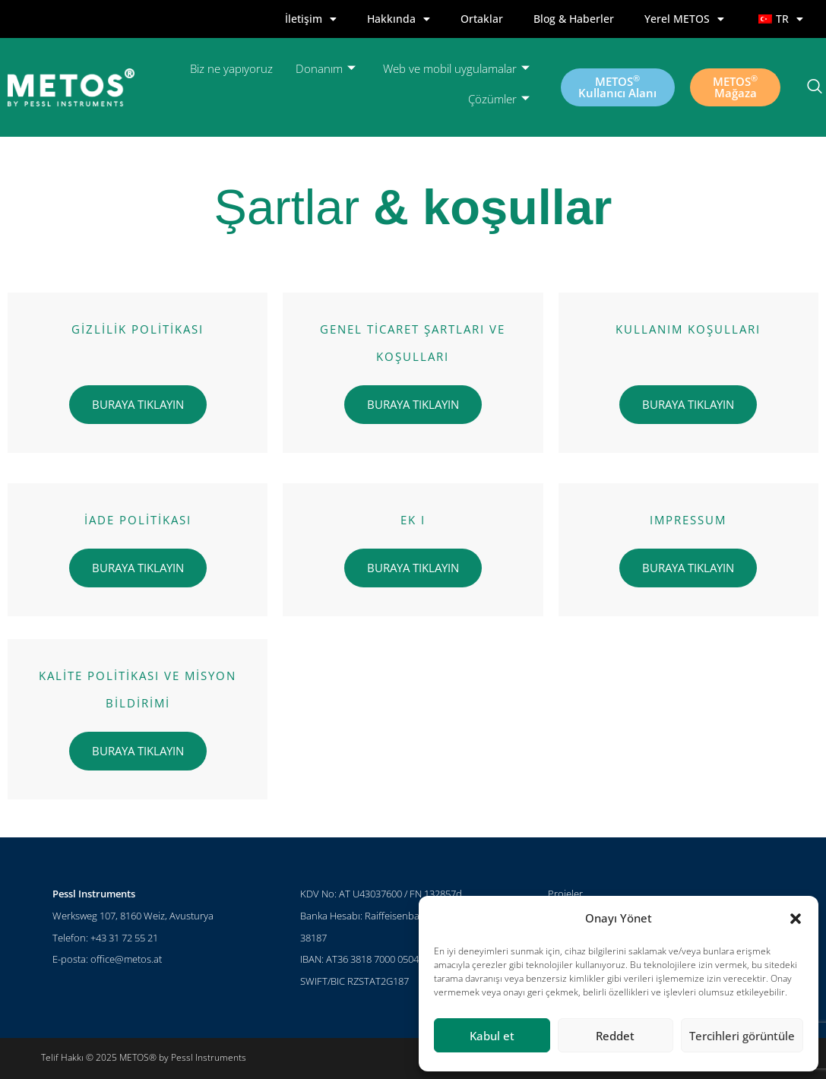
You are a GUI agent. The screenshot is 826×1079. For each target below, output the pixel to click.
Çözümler (499, 99)
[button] (795, 918)
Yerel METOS (684, 19)
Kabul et (492, 1035)
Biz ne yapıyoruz (231, 68)
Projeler (565, 893)
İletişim (311, 19)
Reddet (615, 1035)
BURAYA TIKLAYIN (138, 404)
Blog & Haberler (573, 18)
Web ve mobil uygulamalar (456, 69)
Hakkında (398, 19)
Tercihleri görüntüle (742, 1035)
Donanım (326, 69)
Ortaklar (481, 18)
